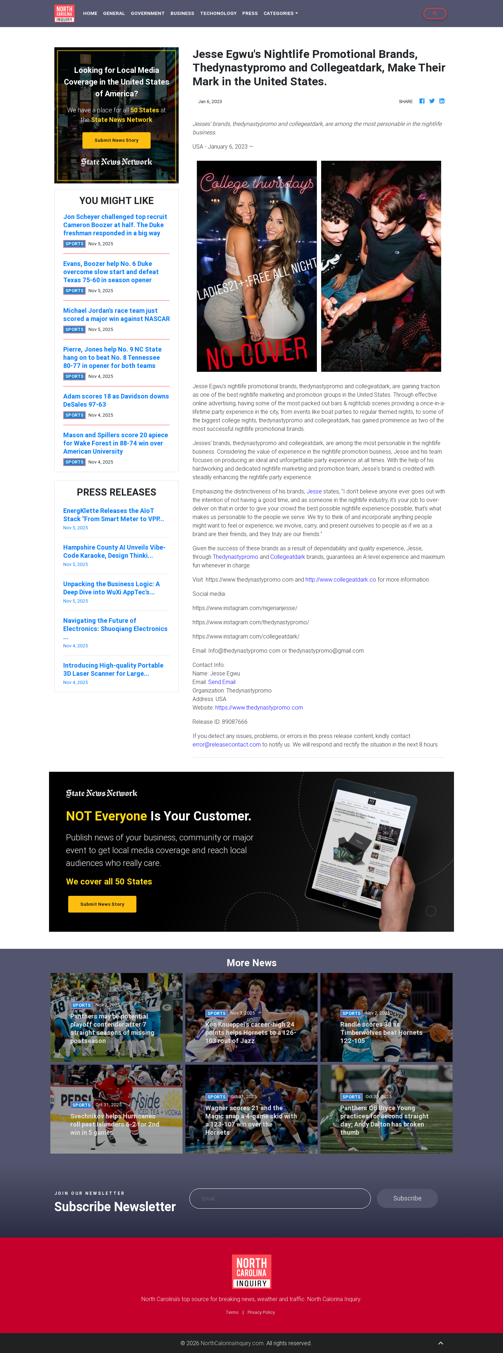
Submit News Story (116, 140)
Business (182, 13)
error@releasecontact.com (227, 744)
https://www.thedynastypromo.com (259, 707)
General (114, 13)
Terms (232, 1312)
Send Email (222, 681)
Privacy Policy (261, 1312)
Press (250, 13)
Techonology (218, 13)
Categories (279, 13)
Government (148, 13)
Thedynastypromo (235, 556)
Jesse (314, 491)
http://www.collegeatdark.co (340, 579)
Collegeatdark (287, 556)
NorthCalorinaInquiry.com (232, 1343)
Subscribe (407, 1198)
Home (91, 13)
